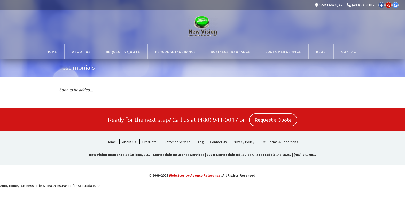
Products (149, 141)
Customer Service (177, 141)
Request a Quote (273, 120)
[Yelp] (388, 5)
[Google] (395, 5)
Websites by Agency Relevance (195, 175)
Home (111, 141)
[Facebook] (381, 5)
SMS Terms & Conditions (279, 141)
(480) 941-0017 (361, 5)
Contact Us (218, 141)
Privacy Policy (243, 141)
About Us (129, 141)
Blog (200, 141)
